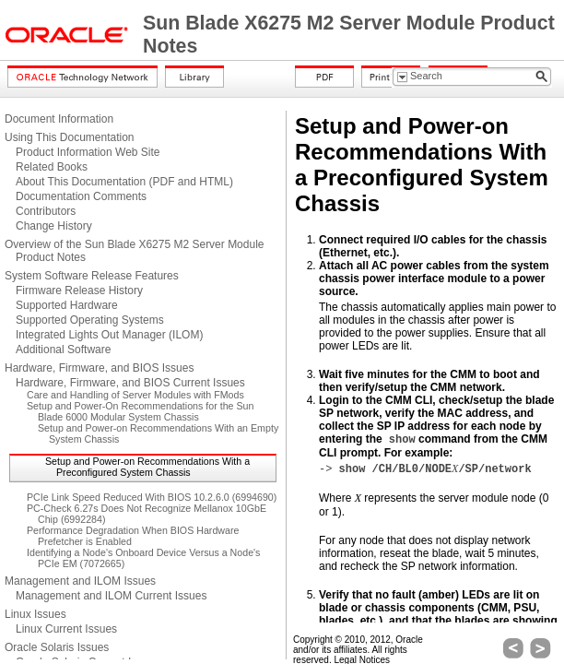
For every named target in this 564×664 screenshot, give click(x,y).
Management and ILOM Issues (80, 581)
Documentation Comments (81, 196)
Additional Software (63, 349)
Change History (54, 225)
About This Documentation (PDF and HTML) (124, 181)
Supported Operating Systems (90, 320)
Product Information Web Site (88, 152)
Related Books (52, 166)
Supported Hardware (67, 305)
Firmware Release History (79, 290)
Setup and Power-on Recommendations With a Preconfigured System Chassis (147, 467)
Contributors (46, 211)
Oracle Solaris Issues (57, 647)
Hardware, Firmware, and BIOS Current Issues (130, 382)
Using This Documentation (70, 137)
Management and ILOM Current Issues (111, 595)
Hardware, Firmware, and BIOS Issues (99, 368)
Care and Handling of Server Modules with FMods (135, 394)
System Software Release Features (92, 275)
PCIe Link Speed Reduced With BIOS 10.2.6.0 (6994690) (151, 497)
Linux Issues (35, 614)
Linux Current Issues (66, 628)
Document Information (59, 119)
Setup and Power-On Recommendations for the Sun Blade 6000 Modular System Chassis (140, 411)
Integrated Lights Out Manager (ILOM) (109, 334)
